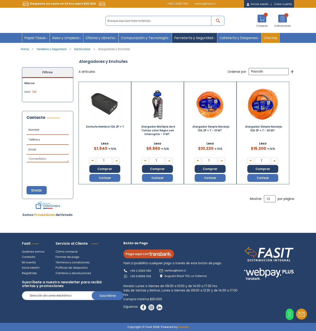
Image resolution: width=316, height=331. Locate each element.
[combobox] (164, 21)
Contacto (28, 257)
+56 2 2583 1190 (177, 3)
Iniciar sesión (260, 4)
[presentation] (48, 170)
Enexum (183, 327)
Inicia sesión (31, 268)
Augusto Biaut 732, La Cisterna (186, 276)
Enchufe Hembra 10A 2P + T (105, 126)
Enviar (37, 190)
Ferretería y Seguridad (52, 49)
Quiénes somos (33, 252)
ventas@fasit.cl (204, 3)
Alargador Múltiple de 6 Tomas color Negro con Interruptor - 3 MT (158, 130)
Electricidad (82, 49)
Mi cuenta (29, 262)
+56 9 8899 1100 (141, 276)
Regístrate (29, 273)
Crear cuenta (283, 4)
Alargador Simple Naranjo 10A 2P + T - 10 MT (210, 128)
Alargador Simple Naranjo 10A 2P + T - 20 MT (263, 128)
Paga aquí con (149, 254)
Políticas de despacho (72, 268)
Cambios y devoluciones (73, 273)
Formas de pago (67, 257)
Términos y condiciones (73, 262)
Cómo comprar (67, 252)
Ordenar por (237, 71)
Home (25, 49)
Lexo (31, 92)
